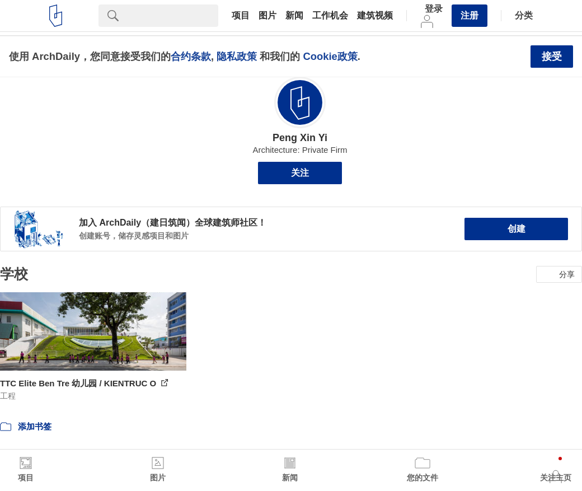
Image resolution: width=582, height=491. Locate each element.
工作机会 (330, 15)
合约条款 (191, 56)
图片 (267, 15)
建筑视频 (375, 15)
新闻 (294, 15)
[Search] (173, 15)
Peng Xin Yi (300, 137)
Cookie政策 (330, 56)
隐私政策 (237, 56)
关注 (300, 172)
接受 (552, 56)
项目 (241, 15)
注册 (469, 15)
